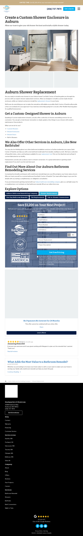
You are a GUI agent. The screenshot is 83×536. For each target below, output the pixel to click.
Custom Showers (12, 129)
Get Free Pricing (56, 252)
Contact (7, 420)
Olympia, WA (9, 453)
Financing (8, 427)
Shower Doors (11, 134)
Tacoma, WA (9, 449)
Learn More (41, 333)
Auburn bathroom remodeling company (48, 182)
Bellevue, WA (9, 457)
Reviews (7, 479)
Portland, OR (9, 442)
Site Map (45, 531)
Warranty (8, 424)
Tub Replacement (37, 197)
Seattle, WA (9, 438)
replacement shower (43, 101)
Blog (6, 471)
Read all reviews (13, 351)
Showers (8, 497)
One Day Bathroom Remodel (17, 197)
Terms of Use (42, 264)
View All (7, 460)
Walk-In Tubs (9, 508)
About (7, 468)
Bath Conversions (10, 504)
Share (41, 327)
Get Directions (13, 413)
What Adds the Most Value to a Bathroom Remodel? (38, 361)
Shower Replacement (49, 193)
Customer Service (10, 431)
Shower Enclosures (13, 131)
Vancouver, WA (10, 446)
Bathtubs (8, 501)
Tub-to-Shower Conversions (58, 197)
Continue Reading (14, 372)
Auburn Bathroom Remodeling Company (21, 193)
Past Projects (9, 482)
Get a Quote (69, 9)
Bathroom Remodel (11, 493)
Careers (7, 486)
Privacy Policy (51, 264)
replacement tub (46, 154)
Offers (7, 475)
